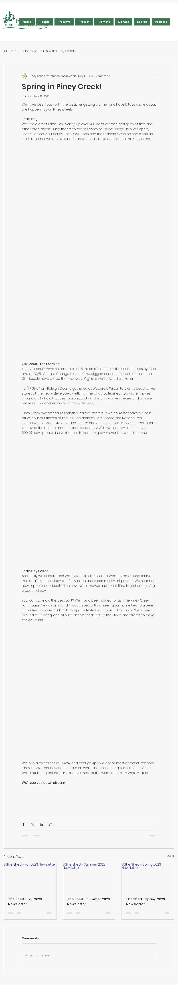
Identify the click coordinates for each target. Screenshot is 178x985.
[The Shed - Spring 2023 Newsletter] (148, 877)
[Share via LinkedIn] (41, 824)
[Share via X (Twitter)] (32, 824)
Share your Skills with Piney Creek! (49, 51)
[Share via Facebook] (23, 824)
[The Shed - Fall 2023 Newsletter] (30, 877)
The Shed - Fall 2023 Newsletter (25, 901)
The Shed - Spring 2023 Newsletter (145, 901)
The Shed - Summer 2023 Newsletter (88, 901)
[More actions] (154, 76)
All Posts (10, 51)
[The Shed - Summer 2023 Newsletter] (89, 877)
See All (170, 856)
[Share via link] (50, 824)
